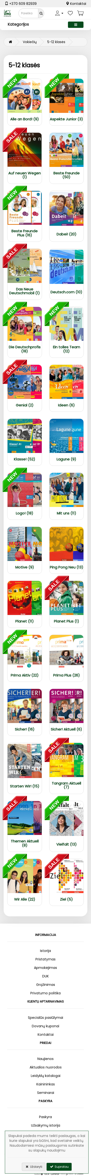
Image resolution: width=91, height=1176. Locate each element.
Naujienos (45, 1058)
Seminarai (45, 1092)
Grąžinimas (45, 984)
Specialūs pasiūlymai (45, 1017)
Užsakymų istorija (45, 1125)
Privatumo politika (45, 993)
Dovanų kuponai (45, 1026)
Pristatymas (45, 959)
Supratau (59, 1167)
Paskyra (45, 1116)
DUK (45, 976)
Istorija (45, 950)
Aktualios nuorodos (46, 1067)
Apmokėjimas (45, 967)
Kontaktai (76, 3)
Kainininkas (45, 1084)
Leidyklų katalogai (45, 1075)
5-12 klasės (56, 41)
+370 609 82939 (21, 3)
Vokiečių (30, 41)
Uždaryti (33, 1167)
